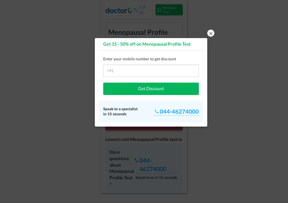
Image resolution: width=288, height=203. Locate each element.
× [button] (211, 33)
